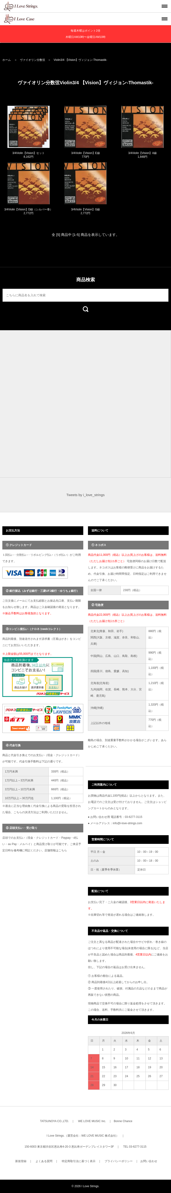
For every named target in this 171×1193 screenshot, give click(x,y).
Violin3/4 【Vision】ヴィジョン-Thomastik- (80, 60)
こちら (62, 850)
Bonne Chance (123, 1121)
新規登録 (20, 1161)
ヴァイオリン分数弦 (32, 60)
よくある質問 (44, 1161)
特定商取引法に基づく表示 (78, 1161)
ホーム (6, 60)
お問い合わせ (148, 1161)
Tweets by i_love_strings (85, 495)
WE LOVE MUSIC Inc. (92, 1121)
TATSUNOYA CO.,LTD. (54, 1121)
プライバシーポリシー (119, 1161)
